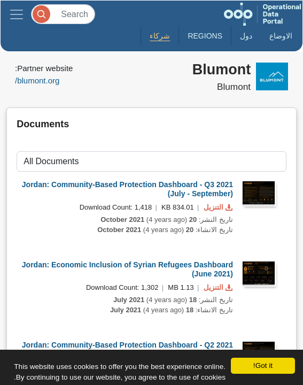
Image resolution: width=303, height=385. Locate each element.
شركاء (160, 36)
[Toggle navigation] (16, 14)
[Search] (63, 14)
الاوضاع (280, 36)
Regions (205, 36)
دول (246, 36)
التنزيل (216, 207)
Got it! (263, 365)
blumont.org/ (37, 80)
